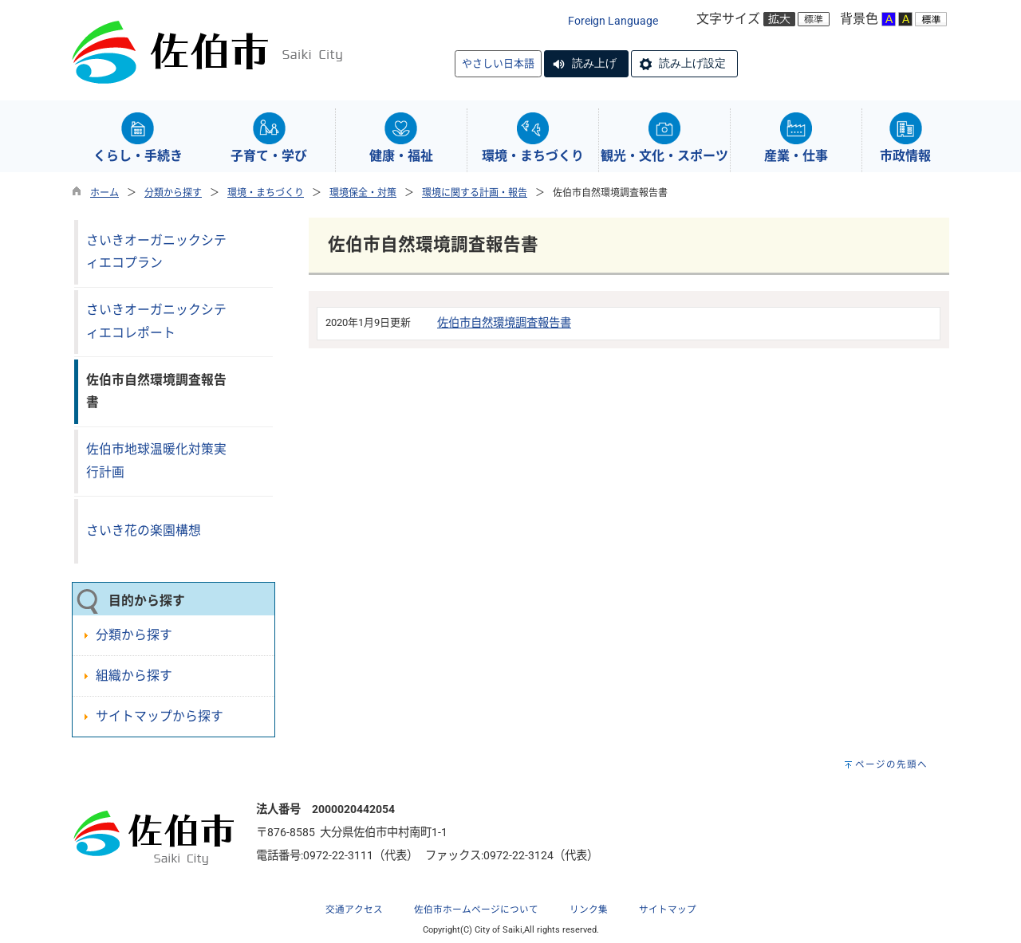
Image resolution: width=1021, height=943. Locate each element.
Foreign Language (613, 21)
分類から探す (173, 192)
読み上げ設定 (692, 63)
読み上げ (594, 63)
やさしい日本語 (498, 63)
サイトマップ (667, 909)
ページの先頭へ (891, 764)
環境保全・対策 (362, 192)
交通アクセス (354, 909)
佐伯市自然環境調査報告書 (504, 323)
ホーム (104, 192)
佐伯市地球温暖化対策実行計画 (156, 461)
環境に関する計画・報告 (474, 192)
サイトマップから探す (159, 716)
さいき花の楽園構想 (143, 530)
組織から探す (134, 675)
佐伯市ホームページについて (476, 909)
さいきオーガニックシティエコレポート (156, 321)
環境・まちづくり (265, 192)
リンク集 (589, 909)
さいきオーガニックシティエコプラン (156, 252)
